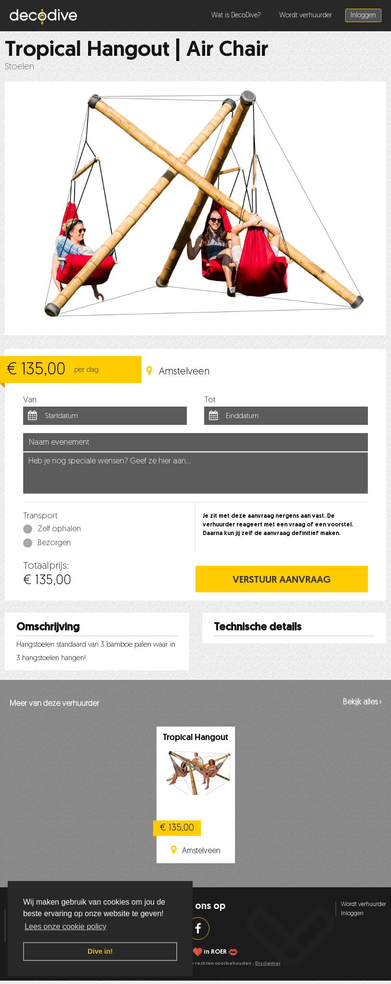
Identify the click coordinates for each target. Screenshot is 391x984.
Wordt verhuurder (305, 15)
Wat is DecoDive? (236, 15)
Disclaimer (268, 963)
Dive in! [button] (100, 951)
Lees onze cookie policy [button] (65, 926)
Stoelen (19, 67)
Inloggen (363, 15)
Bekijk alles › (362, 702)
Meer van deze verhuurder (54, 704)
